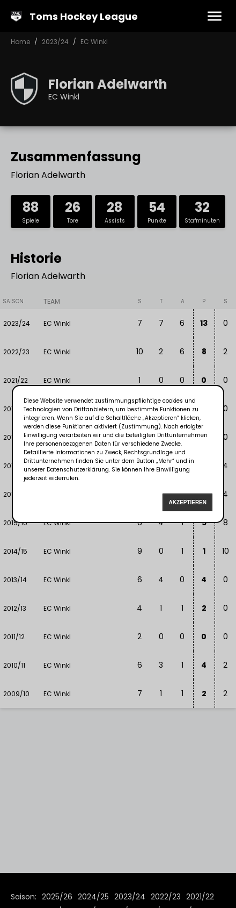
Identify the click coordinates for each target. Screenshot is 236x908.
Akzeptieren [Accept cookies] (187, 502)
